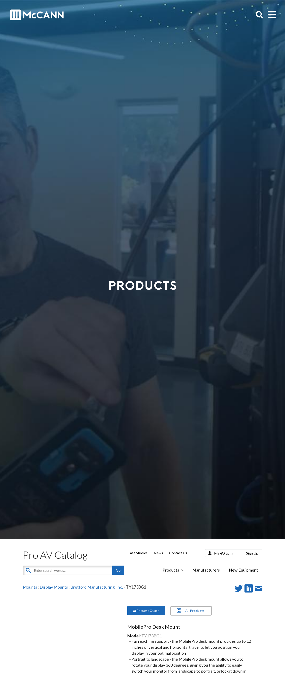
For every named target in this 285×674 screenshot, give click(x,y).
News (158, 553)
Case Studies (138, 553)
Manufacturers (206, 569)
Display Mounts (54, 587)
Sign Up (252, 553)
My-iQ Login (224, 553)
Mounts (30, 587)
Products (173, 569)
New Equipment (243, 569)
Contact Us (178, 553)
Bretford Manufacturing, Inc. (96, 587)
